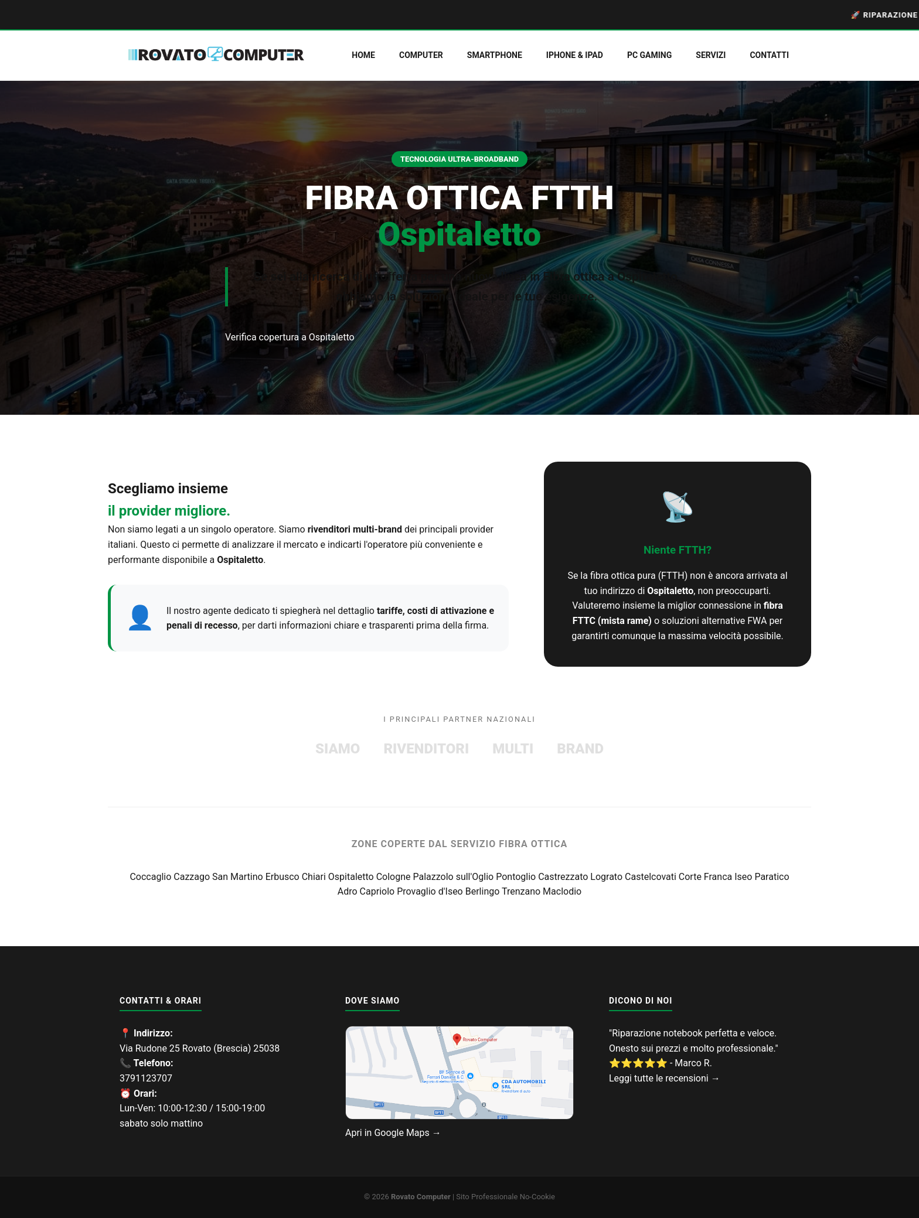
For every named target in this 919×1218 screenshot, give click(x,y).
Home (363, 55)
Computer (421, 55)
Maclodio (562, 891)
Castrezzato (564, 876)
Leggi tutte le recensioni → (664, 1078)
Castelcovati (652, 876)
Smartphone (494, 55)
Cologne (394, 876)
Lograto (607, 876)
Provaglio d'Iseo (431, 891)
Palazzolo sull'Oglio (454, 876)
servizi (711, 55)
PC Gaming (649, 55)
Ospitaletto (352, 876)
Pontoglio (517, 876)
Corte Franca (706, 876)
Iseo (744, 876)
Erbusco (284, 876)
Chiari (315, 876)
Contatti (769, 55)
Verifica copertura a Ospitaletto (290, 337)
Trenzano (522, 891)
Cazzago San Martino (219, 876)
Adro (349, 891)
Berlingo (483, 891)
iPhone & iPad (574, 55)
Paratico (771, 876)
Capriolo (378, 891)
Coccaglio (151, 876)
